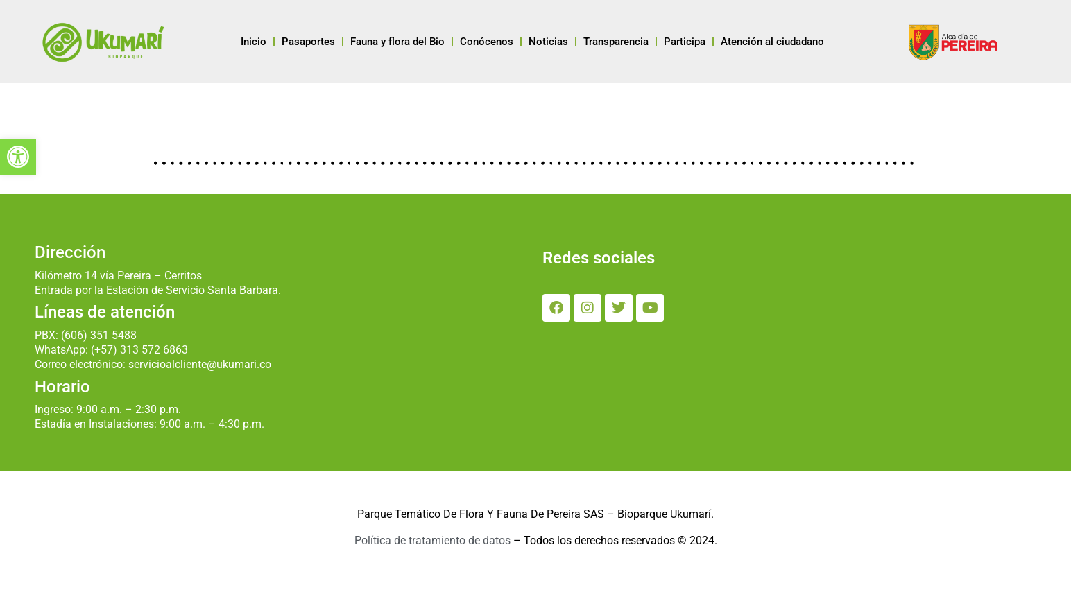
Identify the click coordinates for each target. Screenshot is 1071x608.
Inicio (253, 41)
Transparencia (616, 41)
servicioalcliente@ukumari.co (199, 364)
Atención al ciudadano (772, 41)
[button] (18, 157)
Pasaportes (308, 41)
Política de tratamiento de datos (432, 540)
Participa (684, 41)
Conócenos (486, 41)
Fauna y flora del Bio (397, 41)
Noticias (548, 41)
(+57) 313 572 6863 (139, 349)
